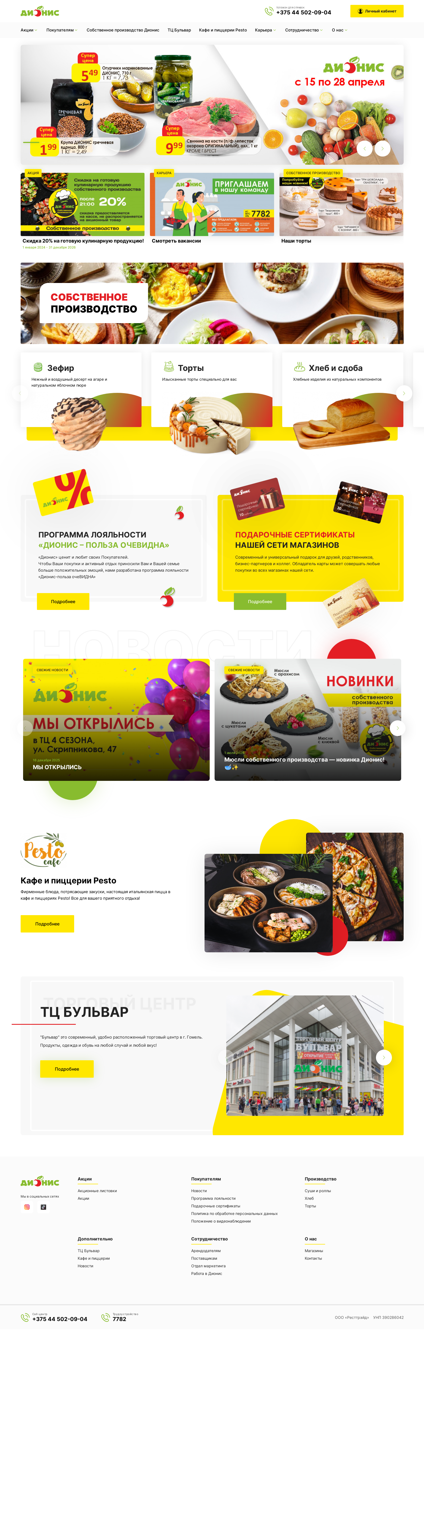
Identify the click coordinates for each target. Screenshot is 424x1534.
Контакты (313, 1257)
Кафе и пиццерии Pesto (223, 30)
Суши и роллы (318, 1190)
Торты (310, 1205)
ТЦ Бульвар (179, 30)
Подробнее (64, 601)
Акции (83, 1197)
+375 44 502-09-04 (303, 12)
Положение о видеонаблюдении (221, 1220)
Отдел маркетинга (208, 1264)
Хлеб (309, 1197)
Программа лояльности (213, 1197)
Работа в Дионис (206, 1272)
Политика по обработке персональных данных (234, 1213)
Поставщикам (204, 1257)
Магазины (314, 1249)
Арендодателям (206, 1249)
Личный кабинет (377, 11)
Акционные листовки (97, 1190)
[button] (31, 142)
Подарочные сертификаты (215, 1205)
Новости (199, 1190)
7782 (119, 1318)
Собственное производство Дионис (123, 30)
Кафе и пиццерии (94, 1257)
